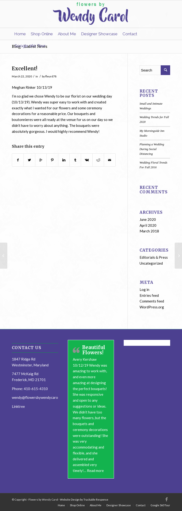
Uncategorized (151, 263)
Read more (95, 470)
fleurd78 (50, 76)
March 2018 (149, 231)
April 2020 (148, 225)
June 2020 (148, 219)
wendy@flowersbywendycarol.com (39, 397)
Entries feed (149, 295)
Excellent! (24, 68)
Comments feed (152, 301)
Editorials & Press (154, 257)
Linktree (18, 406)
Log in (144, 289)
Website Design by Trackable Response (84, 499)
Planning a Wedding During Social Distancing (152, 149)
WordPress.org (152, 307)
